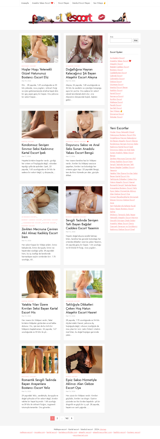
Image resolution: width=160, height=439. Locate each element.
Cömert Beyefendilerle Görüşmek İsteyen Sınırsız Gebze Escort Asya (124, 200)
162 (66, 418)
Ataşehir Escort (73, 66)
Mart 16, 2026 (26, 240)
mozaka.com (39, 432)
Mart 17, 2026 (26, 156)
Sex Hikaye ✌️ (99, 3)
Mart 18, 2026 (26, 81)
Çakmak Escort (116, 75)
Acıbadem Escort (29, 217)
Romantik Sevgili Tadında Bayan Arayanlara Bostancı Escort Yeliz (39, 384)
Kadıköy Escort (28, 226)
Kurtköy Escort (116, 99)
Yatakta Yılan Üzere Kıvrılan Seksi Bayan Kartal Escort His (40, 308)
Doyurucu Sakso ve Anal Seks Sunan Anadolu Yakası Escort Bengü (82, 149)
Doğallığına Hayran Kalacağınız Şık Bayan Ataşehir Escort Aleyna (81, 73)
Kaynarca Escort (116, 96)
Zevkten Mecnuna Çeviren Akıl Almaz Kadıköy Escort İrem (40, 233)
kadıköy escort (120, 432)
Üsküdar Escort (116, 117)
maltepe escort (26, 432)
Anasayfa (25, 3)
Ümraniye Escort (117, 114)
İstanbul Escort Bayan (81, 3)
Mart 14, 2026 (26, 391)
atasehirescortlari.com (102, 432)
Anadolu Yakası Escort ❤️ (43, 3)
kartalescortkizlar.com (68, 432)
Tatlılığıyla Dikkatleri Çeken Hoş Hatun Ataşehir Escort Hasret (81, 308)
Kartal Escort (28, 142)
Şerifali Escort (116, 108)
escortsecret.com (80, 435)
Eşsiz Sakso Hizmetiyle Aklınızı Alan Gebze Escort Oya (81, 384)
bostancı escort (133, 432)
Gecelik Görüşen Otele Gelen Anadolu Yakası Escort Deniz (122, 222)
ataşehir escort (85, 432)
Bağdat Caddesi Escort (32, 220)
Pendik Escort (115, 105)
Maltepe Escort (116, 102)
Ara (111, 36)
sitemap (103, 429)
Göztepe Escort (49, 223)
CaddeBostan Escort (32, 223)
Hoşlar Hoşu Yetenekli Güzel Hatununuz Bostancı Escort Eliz (37, 73)
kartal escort (52, 432)
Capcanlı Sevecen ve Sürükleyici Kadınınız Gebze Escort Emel (123, 228)
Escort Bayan (63, 3)
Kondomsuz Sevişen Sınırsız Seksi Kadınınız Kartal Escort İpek (38, 149)
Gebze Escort (72, 377)
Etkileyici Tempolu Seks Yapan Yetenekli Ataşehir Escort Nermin (124, 216)
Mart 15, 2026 (26, 316)
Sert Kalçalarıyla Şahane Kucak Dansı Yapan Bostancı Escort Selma (123, 208)
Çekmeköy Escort (117, 78)
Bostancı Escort (29, 66)
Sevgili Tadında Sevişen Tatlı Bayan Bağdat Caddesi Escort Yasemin (82, 224)
